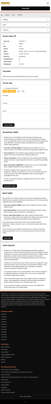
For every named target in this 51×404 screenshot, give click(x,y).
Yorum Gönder (8, 125)
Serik (13, 15)
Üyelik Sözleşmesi (6, 357)
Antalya (7, 15)
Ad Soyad (5, 95)
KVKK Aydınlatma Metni (8, 354)
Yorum (4, 111)
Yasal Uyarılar (5, 352)
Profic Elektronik (5, 382)
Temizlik (19, 15)
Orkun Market (5, 385)
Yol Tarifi (21, 64)
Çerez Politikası (5, 347)
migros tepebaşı (5, 390)
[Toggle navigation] (48, 3)
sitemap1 (3, 314)
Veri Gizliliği (4, 349)
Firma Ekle (25, 8)
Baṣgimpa (4, 387)
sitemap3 (3, 319)
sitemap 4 (4, 322)
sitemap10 (4, 337)
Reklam (3, 359)
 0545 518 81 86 (24, 54)
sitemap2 (3, 316)
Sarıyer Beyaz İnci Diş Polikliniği (10, 369)
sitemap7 (3, 329)
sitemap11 (4, 339)
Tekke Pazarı (4, 380)
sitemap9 (3, 334)
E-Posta (5, 103)
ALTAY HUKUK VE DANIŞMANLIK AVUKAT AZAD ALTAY (16, 372)
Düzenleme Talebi (9, 186)
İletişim (3, 362)
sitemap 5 (4, 324)
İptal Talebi (7, 238)
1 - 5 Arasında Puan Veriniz (10, 88)
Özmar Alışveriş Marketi (8, 392)
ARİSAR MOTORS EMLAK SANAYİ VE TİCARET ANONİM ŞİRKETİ (19, 377)
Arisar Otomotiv (5, 374)
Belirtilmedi (22, 56)
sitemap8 (3, 332)
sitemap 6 (4, 327)
